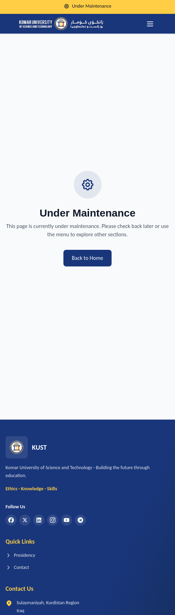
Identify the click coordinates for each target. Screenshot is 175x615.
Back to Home (87, 258)
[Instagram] (52, 520)
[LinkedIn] (38, 520)
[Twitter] (24, 520)
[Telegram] (80, 520)
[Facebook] (11, 520)
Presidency (20, 555)
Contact (17, 567)
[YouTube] (66, 520)
